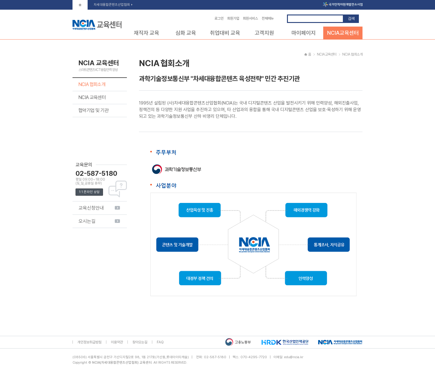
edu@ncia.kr (293, 357)
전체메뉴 (268, 18)
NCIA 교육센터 (92, 97)
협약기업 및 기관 (93, 110)
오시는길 (87, 221)
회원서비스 (250, 18)
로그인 (219, 18)
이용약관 (117, 342)
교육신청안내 (91, 208)
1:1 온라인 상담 (89, 192)
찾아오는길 (139, 342)
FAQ (160, 342)
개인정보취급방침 (89, 342)
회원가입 (233, 18)
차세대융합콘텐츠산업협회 (113, 5)
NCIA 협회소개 (91, 84)
